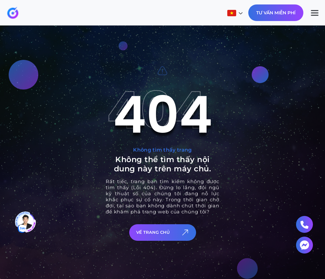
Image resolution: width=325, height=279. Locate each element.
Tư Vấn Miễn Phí (275, 13)
